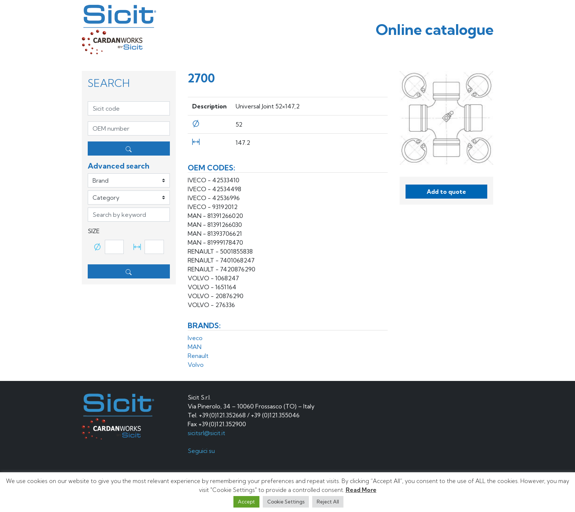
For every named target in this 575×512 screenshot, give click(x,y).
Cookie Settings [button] (285, 502)
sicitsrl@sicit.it (206, 433)
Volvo (196, 364)
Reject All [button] (328, 502)
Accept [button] (246, 502)
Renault (198, 355)
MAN (194, 346)
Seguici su (202, 450)
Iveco (195, 338)
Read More (361, 489)
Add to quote (446, 191)
